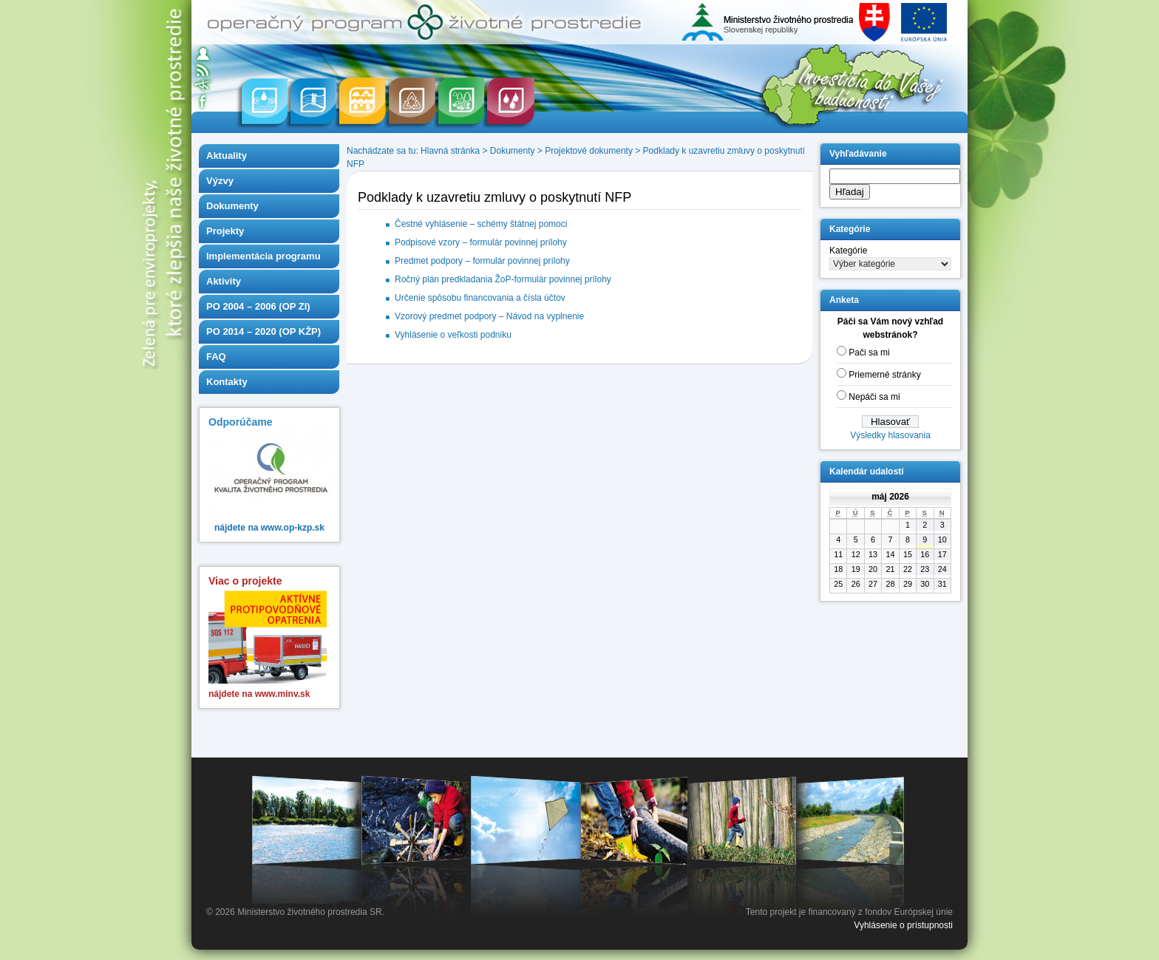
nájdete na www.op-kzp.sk (269, 527)
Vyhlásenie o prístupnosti (903, 925)
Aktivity (223, 281)
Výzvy (220, 180)
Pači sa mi (869, 352)
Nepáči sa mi (874, 397)
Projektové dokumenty (589, 151)
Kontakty (227, 381)
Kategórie (848, 250)
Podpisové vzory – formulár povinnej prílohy (481, 242)
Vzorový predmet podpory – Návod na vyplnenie (489, 316)
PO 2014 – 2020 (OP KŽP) (263, 331)
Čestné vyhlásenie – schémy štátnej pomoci (481, 224)
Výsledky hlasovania (890, 435)
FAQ (216, 356)
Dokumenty (232, 205)
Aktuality (226, 155)
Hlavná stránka (450, 151)
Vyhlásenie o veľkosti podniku (453, 335)
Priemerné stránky (884, 375)
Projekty (225, 230)
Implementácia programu (263, 256)
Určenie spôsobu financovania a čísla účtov (480, 298)
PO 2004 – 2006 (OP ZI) (258, 306)
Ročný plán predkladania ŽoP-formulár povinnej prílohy (503, 279)
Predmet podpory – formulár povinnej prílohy (482, 261)
